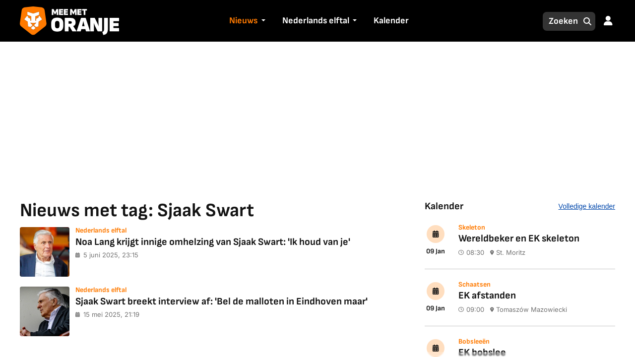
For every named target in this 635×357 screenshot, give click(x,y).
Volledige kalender (587, 206)
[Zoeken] (560, 21)
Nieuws (243, 20)
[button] (262, 21)
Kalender (391, 20)
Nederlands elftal (315, 20)
